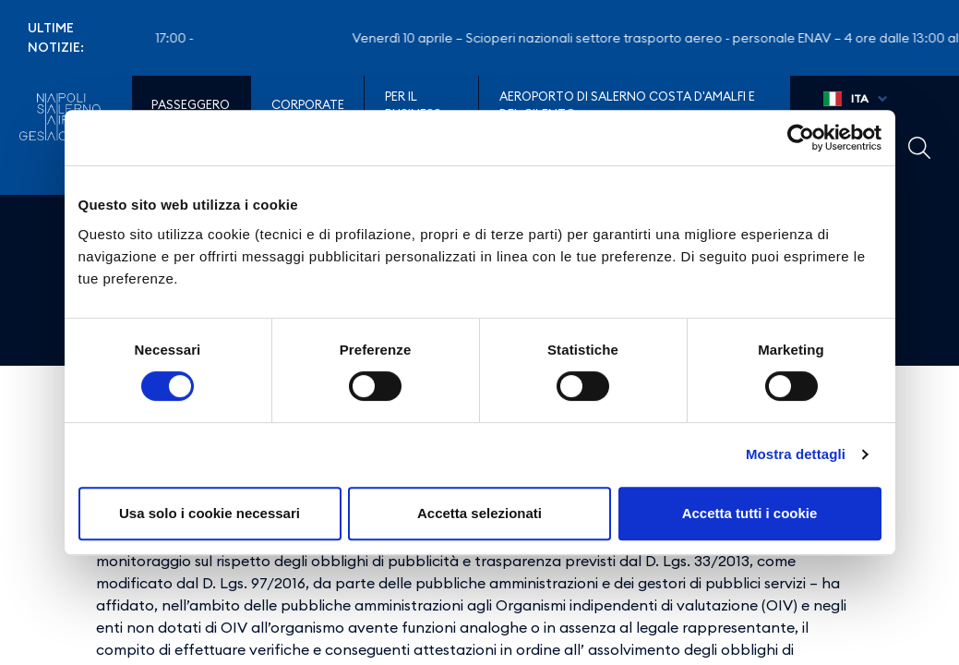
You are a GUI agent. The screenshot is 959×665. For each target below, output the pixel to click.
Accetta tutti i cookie (750, 513)
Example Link (919, 148)
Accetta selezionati (479, 513)
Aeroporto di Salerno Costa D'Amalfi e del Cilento (627, 106)
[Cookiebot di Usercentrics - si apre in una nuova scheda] (800, 137)
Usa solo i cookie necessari (209, 513)
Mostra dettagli (795, 454)
